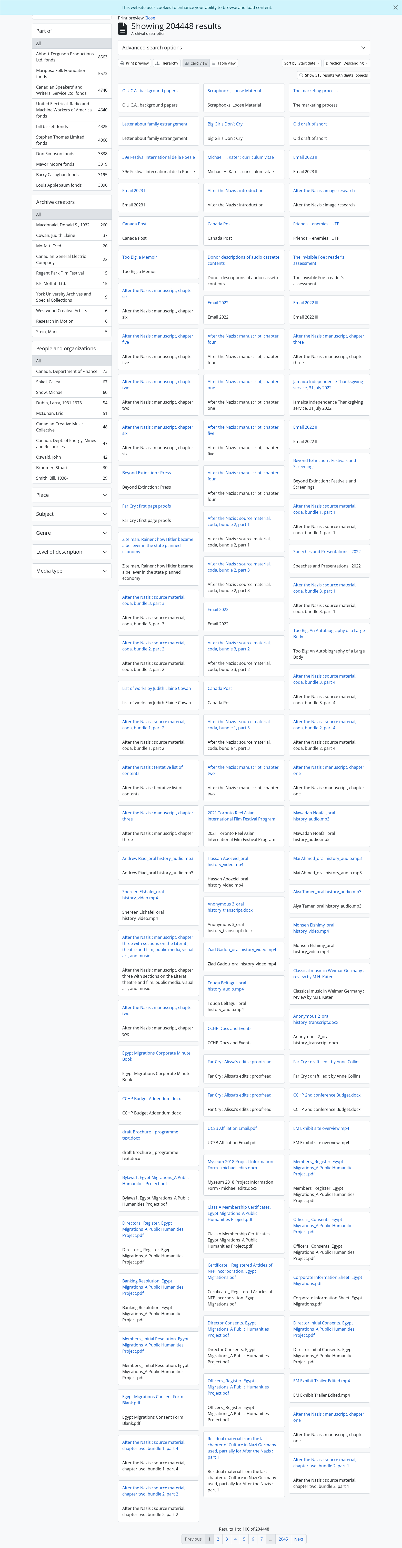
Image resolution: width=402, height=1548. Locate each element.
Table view (224, 63)
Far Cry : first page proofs (146, 506)
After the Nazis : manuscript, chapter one (243, 385)
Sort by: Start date (300, 63)
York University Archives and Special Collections (71, 297)
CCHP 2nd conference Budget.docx (326, 1095)
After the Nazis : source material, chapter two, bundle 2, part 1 (324, 1463)
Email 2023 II (305, 157)
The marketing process (315, 90)
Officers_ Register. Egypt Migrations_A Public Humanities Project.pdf (238, 1387)
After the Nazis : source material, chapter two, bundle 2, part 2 (153, 1491)
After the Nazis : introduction (236, 190)
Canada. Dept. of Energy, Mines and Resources (71, 443)
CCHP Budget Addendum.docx (151, 1098)
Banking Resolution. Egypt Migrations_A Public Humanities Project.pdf (153, 1287)
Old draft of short (310, 124)
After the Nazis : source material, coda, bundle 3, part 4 (324, 679)
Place (42, 494)
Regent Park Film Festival (71, 274)
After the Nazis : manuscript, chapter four (243, 339)
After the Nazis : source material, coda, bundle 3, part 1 (324, 588)
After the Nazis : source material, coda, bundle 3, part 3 (153, 600)
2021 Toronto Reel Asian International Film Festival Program (241, 816)
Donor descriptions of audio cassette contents (243, 260)
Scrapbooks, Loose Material (234, 90)
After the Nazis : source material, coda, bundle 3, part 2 (239, 646)
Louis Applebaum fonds (71, 186)
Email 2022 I (219, 609)
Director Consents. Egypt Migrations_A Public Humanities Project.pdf (238, 1329)
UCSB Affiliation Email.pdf (232, 1128)
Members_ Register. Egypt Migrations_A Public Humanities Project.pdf (324, 1168)
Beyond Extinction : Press (146, 473)
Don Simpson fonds (71, 155)
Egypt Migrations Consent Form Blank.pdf (152, 1400)
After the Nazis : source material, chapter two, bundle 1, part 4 (153, 1445)
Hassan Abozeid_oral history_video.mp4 (228, 861)
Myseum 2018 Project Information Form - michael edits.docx (240, 1165)
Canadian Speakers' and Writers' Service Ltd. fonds (71, 90)
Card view (196, 63)
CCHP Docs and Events (230, 1028)
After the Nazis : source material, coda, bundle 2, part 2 (153, 646)
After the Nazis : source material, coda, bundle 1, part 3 (239, 725)
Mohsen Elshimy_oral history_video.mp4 (313, 928)
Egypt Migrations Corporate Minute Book (156, 1056)
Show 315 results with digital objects (333, 75)
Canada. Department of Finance (71, 372)
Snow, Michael (71, 393)
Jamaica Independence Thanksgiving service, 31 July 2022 (328, 385)
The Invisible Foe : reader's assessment (318, 260)
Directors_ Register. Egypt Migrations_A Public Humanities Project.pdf (153, 1229)
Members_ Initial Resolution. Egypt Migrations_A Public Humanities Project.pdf (155, 1345)
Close (150, 18)
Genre (43, 532)
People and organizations (66, 348)
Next (298, 1539)
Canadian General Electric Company (71, 259)
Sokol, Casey (71, 383)
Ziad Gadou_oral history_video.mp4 (242, 949)
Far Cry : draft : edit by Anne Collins (326, 1062)
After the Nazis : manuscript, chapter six (157, 293)
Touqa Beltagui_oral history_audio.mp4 (227, 986)
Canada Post (134, 224)
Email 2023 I (133, 190)
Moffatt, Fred (71, 247)
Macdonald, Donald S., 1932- (71, 226)
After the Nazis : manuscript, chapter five (157, 339)
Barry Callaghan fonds (71, 176)
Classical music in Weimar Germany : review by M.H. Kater (328, 974)
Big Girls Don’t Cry (225, 124)
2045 (283, 1539)
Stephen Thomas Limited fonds (71, 140)
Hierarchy (166, 63)
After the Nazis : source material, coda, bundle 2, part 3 (239, 567)
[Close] (395, 7)
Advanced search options (152, 47)
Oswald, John (71, 458)
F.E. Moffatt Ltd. (71, 284)
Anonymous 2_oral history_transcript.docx (315, 1019)
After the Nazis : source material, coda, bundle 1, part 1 (324, 509)
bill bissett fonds (71, 127)
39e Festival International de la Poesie (158, 157)
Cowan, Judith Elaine (71, 236)
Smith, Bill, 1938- (71, 479)
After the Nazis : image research (324, 190)
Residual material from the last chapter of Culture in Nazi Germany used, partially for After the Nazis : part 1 (242, 1448)
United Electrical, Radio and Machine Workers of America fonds (71, 110)
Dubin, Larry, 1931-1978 (71, 404)
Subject (45, 513)
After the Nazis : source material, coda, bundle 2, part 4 (324, 725)
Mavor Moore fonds (71, 165)
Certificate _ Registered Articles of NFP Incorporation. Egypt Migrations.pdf (240, 1271)
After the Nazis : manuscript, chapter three (328, 339)
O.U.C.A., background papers (150, 90)
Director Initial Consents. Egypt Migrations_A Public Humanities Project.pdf (324, 1329)
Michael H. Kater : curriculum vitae (241, 157)
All (38, 43)
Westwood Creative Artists (71, 312)
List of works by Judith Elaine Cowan (156, 688)
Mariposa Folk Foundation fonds (71, 73)
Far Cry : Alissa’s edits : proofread (240, 1062)
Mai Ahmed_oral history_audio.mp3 (327, 858)
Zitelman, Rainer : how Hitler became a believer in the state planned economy (157, 545)
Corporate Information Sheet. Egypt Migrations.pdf (327, 1280)
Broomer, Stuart (71, 469)
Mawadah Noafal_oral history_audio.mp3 (314, 816)
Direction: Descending (345, 63)
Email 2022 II (305, 427)
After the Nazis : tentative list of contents (152, 770)
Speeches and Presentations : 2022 (327, 551)
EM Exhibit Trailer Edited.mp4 (321, 1381)
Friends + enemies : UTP (316, 224)
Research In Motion (71, 322)
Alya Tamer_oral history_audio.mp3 (327, 891)
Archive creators (55, 201)
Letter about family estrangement (154, 124)
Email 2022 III (220, 303)
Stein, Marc (71, 333)
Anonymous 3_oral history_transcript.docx (230, 907)
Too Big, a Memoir (139, 257)
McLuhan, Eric (71, 414)
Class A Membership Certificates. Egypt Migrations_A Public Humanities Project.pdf (239, 1213)
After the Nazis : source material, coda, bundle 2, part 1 (239, 521)
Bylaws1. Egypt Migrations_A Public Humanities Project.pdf (155, 1180)
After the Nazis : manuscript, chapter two (157, 385)
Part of (44, 30)
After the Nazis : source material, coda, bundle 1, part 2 (153, 725)
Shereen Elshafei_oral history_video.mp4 (143, 895)
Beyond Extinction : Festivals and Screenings (324, 463)
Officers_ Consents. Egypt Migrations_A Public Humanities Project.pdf (324, 1226)
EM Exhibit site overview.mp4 (321, 1128)
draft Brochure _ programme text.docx (150, 1135)
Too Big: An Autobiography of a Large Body (329, 633)
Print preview (134, 63)
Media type (49, 570)
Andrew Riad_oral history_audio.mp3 (157, 858)
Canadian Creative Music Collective (71, 427)
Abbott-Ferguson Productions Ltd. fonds (71, 57)
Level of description (59, 551)
